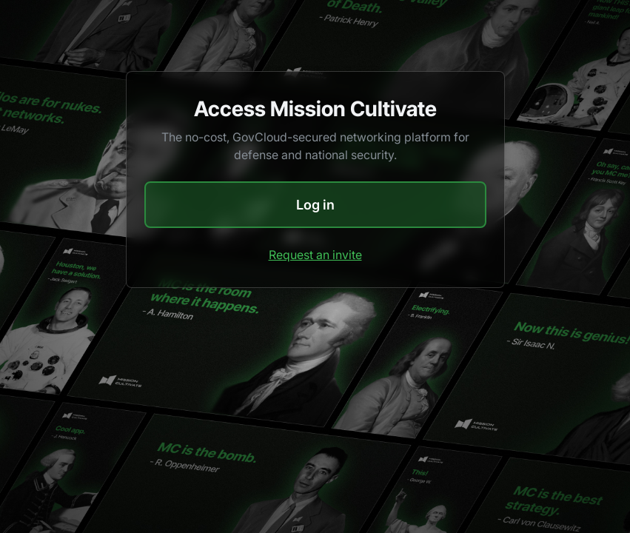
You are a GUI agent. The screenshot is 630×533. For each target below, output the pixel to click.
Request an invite (315, 254)
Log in (315, 204)
